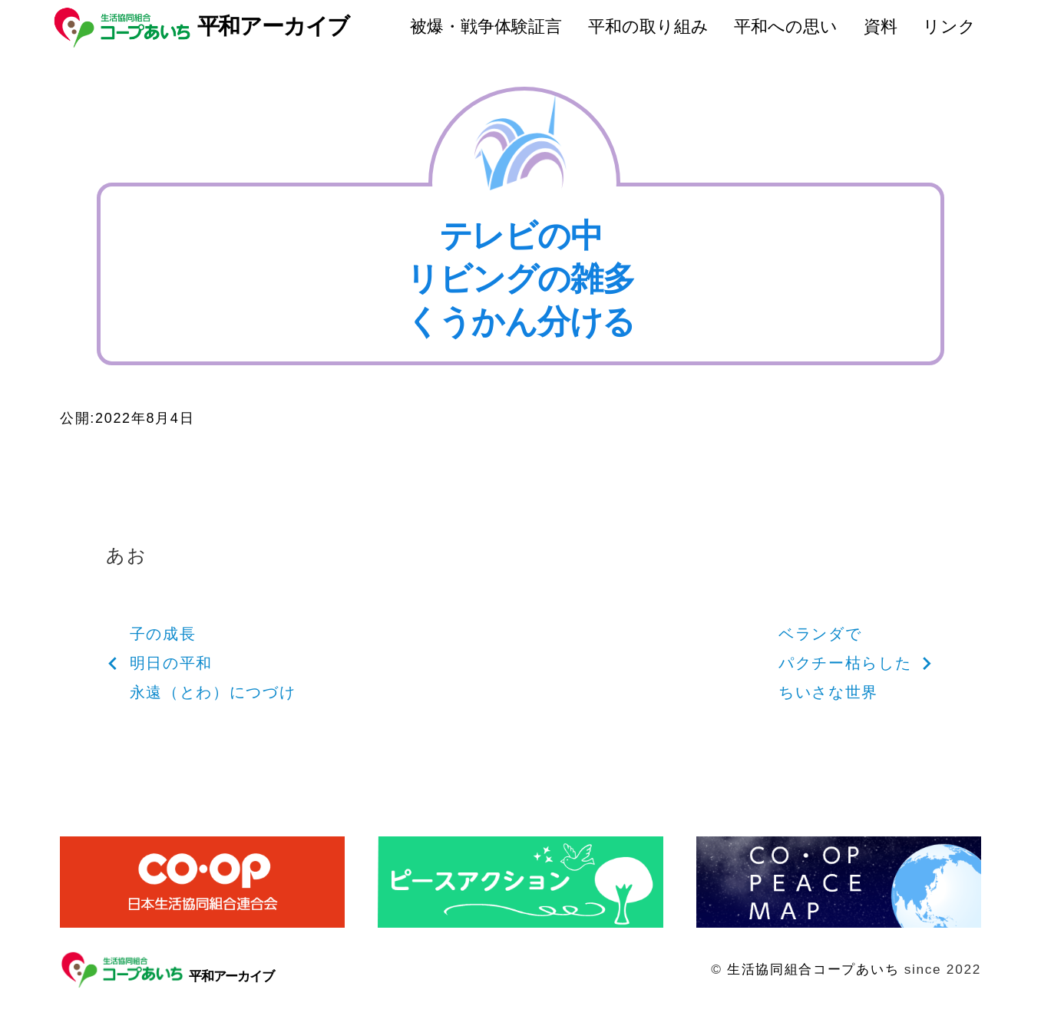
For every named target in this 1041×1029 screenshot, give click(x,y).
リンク (949, 26)
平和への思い (786, 26)
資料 (880, 26)
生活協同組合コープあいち (813, 969)
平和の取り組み (648, 26)
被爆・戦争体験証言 (486, 26)
